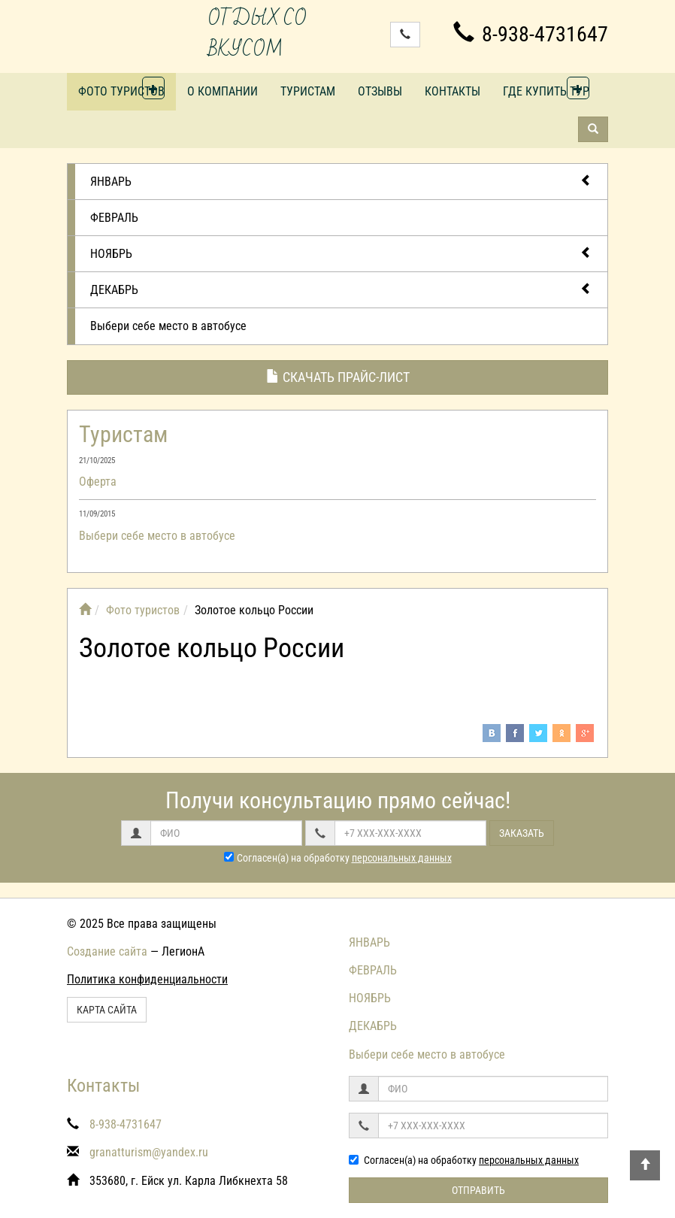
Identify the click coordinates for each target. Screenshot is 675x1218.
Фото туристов (121, 91)
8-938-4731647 (530, 34)
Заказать (521, 833)
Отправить (478, 1190)
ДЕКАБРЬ (341, 289)
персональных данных (402, 858)
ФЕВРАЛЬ (114, 218)
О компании (222, 91)
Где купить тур (546, 91)
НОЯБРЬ (341, 253)
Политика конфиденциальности (147, 979)
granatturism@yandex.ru (148, 1152)
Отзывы (380, 91)
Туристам (307, 91)
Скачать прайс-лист (338, 377)
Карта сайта (107, 1010)
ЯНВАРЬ (341, 180)
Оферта (98, 481)
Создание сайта (107, 951)
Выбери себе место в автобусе (168, 326)
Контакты (452, 91)
